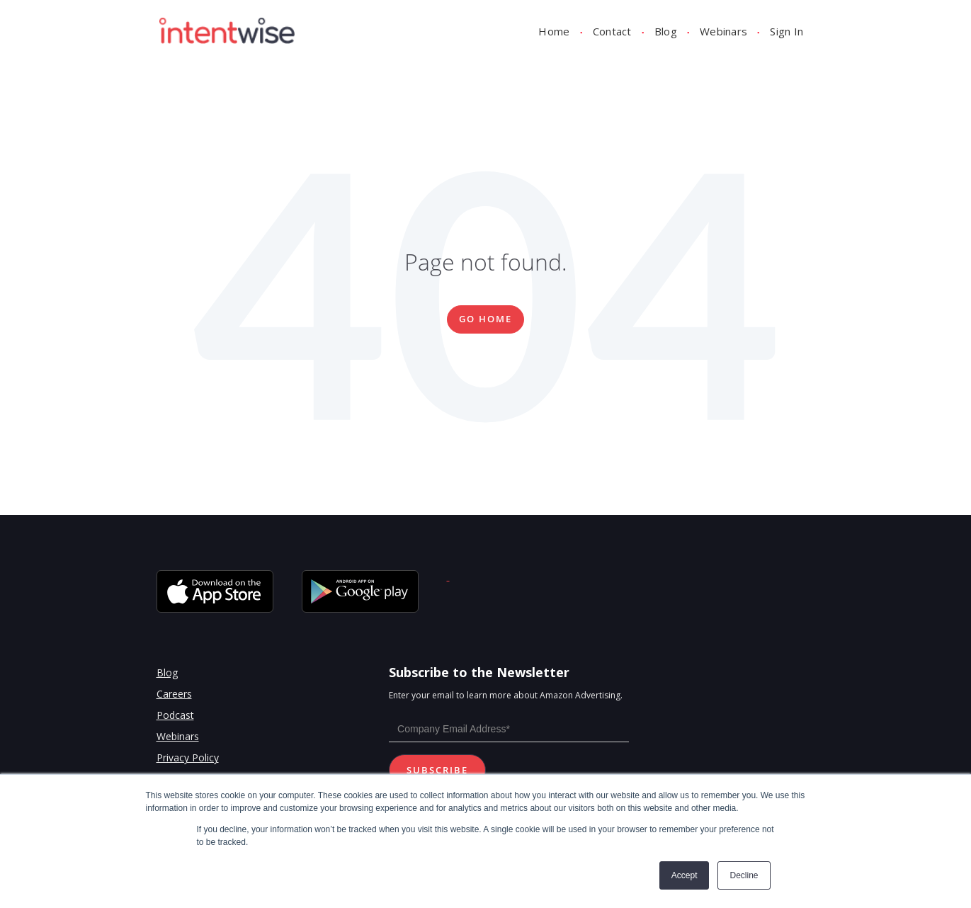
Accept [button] (684, 875)
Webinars (723, 31)
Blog (665, 31)
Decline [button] (743, 875)
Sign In (786, 31)
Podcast (175, 715)
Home (553, 31)
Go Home (485, 318)
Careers (174, 693)
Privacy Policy (188, 757)
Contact (612, 31)
